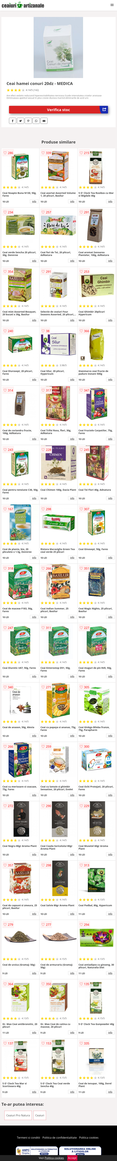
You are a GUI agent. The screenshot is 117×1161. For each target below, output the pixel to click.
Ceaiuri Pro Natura (18, 1115)
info (34, 201)
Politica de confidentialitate (59, 1137)
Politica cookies (88, 1137)
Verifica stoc (77, 109)
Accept (72, 1158)
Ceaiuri (39, 1115)
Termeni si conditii (28, 1137)
